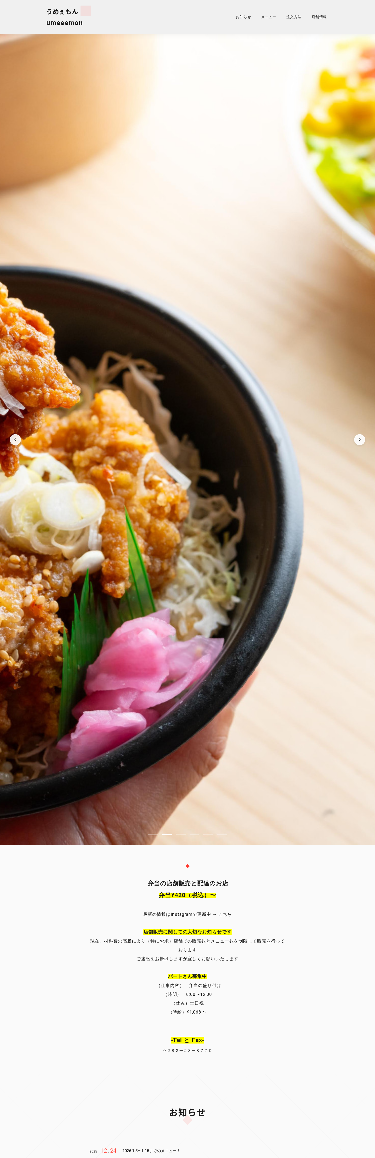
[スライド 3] (181, 836)
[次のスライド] (359, 442)
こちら (224, 916)
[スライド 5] (208, 836)
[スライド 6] (222, 836)
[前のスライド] (16, 442)
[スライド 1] (153, 836)
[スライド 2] (167, 836)
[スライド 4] (194, 836)
